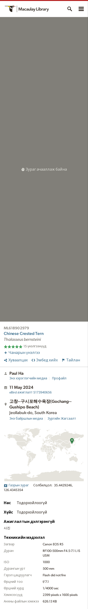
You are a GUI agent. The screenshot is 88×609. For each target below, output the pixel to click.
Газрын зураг (16, 485)
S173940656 (30, 392)
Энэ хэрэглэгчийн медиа (28, 378)
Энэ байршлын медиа (26, 418)
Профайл (59, 378)
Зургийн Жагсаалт (62, 418)
